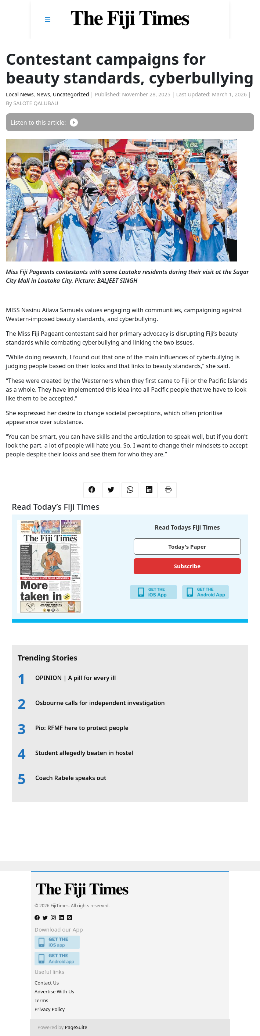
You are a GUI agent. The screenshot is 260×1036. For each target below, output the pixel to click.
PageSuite (76, 1027)
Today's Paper (187, 546)
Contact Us (47, 982)
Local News (20, 94)
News (43, 94)
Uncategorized (71, 94)
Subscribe (187, 566)
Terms (41, 1000)
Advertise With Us (54, 991)
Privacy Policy (50, 1009)
